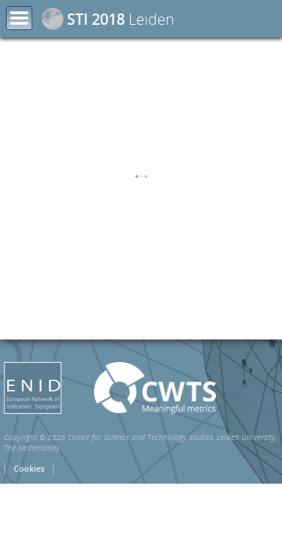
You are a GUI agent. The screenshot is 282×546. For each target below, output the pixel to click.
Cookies (29, 530)
